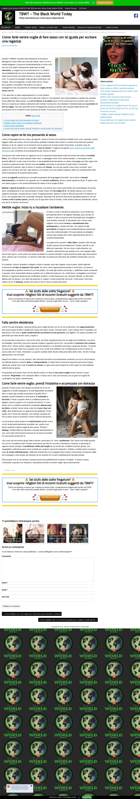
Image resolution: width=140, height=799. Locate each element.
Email (5, 590)
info (79, 797)
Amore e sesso (112, 27)
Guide (18, 28)
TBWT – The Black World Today (45, 13)
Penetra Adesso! (105, 3)
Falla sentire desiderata (13, 126)
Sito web (5, 597)
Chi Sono (83, 8)
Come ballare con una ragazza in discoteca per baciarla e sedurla (32, 614)
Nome (5, 583)
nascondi (36, 116)
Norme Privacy (71, 8)
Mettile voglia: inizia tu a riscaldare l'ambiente (22, 123)
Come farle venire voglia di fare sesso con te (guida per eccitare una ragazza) (49, 39)
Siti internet (7, 28)
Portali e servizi (31, 27)
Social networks (69, 27)
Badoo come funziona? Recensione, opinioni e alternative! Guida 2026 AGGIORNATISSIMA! (115, 100)
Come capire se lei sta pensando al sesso (21, 120)
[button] (12, 30)
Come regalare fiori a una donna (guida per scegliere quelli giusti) (68, 620)
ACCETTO (87, 797)
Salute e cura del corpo (49, 28)
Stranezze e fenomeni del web (90, 28)
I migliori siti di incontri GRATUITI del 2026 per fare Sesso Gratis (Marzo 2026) (32, 8)
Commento (6, 556)
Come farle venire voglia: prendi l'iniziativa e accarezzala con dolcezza (32, 128)
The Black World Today (77, 627)
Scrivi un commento (9, 46)
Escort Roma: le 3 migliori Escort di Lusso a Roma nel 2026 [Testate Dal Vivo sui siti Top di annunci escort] (119, 108)
